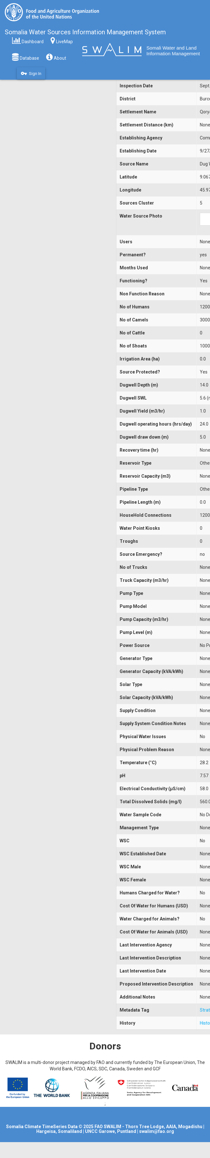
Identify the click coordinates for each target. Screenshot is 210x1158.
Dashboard (28, 40)
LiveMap (62, 40)
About (56, 56)
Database (25, 56)
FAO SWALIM (108, 1126)
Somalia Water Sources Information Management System (85, 32)
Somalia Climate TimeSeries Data (42, 1126)
